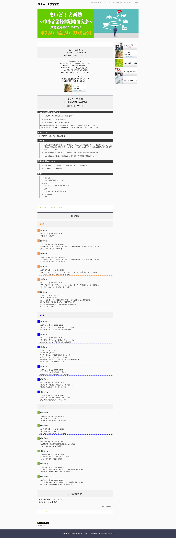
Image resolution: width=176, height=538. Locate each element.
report (53, 44)
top (40, 44)
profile (46, 44)
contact (60, 44)
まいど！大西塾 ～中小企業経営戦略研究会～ (56, 6)
